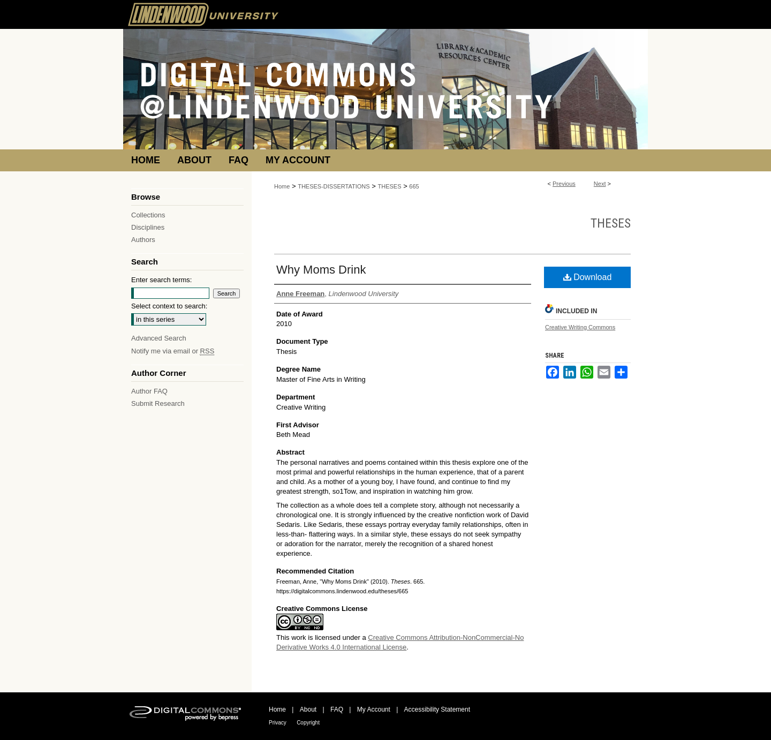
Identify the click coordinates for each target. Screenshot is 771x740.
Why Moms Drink (321, 269)
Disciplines (147, 227)
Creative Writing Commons (580, 327)
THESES (390, 186)
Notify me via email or (172, 351)
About (308, 709)
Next (600, 183)
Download (587, 277)
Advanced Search (158, 338)
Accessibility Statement (437, 709)
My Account (373, 709)
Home (282, 186)
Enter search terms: (161, 280)
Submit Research (158, 403)
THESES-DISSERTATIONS (333, 186)
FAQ (336, 709)
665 (414, 186)
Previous (564, 183)
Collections (148, 215)
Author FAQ (149, 391)
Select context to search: (169, 306)
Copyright (308, 723)
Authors (143, 240)
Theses (611, 223)
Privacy (277, 723)
